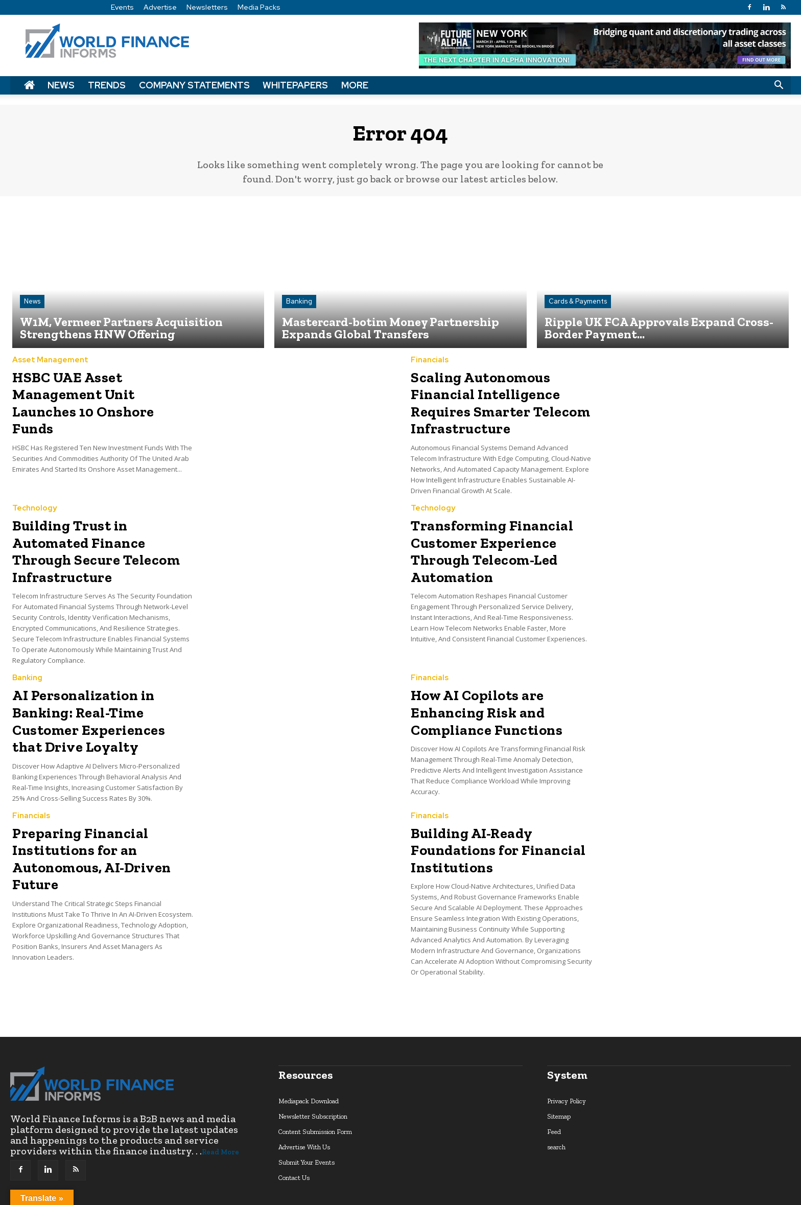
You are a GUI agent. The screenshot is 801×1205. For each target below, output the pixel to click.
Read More (220, 1107)
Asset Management (50, 366)
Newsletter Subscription (312, 1072)
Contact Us (294, 1133)
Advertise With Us (304, 1102)
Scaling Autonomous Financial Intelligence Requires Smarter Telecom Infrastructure (488, 404)
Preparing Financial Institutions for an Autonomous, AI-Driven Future (82, 816)
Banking (299, 308)
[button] (778, 85)
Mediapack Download (308, 1056)
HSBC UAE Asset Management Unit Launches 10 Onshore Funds (101, 397)
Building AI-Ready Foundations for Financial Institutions (488, 809)
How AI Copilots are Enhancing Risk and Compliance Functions (478, 681)
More (354, 85)
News (61, 85)
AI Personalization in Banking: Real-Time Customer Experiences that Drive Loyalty (103, 688)
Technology (34, 505)
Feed (554, 1087)
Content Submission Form (315, 1087)
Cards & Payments (578, 308)
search (556, 1102)
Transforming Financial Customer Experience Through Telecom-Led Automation (482, 543)
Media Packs (259, 7)
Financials (430, 366)
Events (122, 7)
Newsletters (207, 7)
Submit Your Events (306, 1118)
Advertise (160, 7)
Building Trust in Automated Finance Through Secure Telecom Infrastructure (99, 536)
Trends (107, 85)
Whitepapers (295, 85)
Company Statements (194, 85)
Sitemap (559, 1072)
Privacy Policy (566, 1056)
